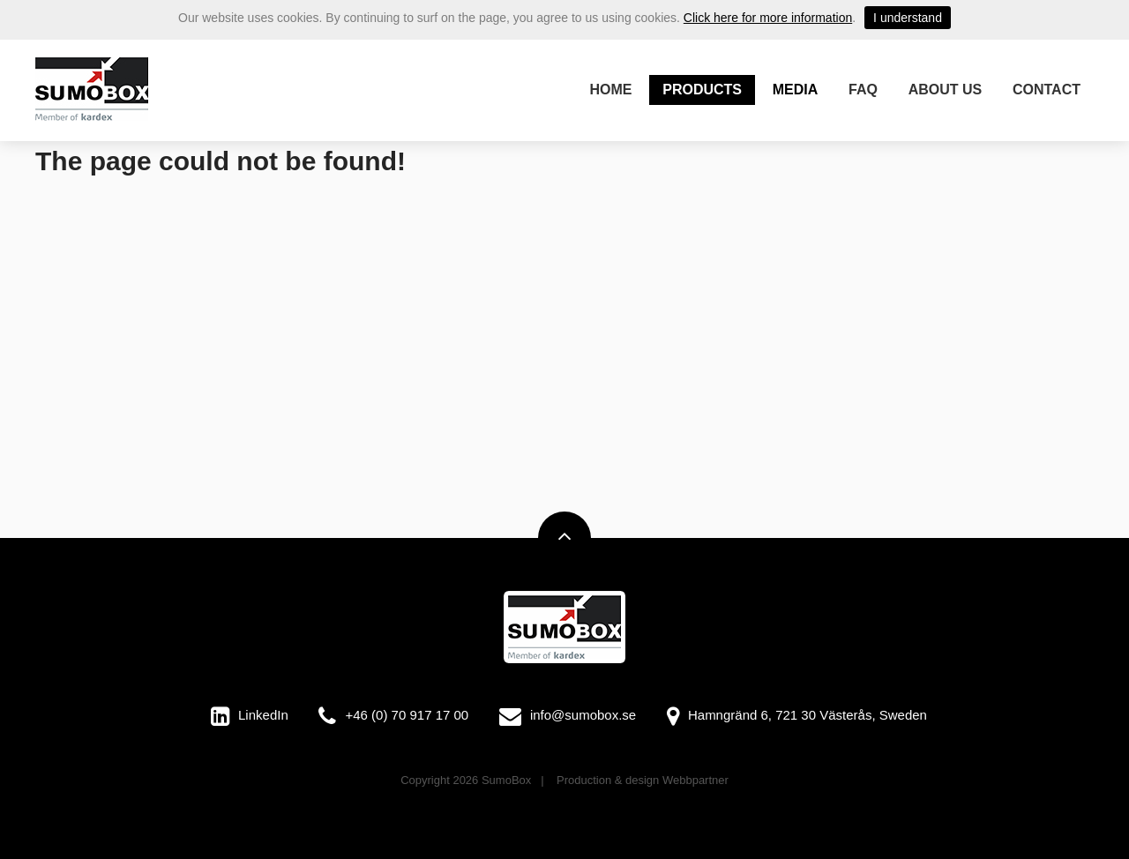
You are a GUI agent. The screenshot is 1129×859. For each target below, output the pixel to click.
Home (611, 89)
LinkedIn (263, 714)
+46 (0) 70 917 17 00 (406, 714)
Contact (1046, 89)
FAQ (863, 89)
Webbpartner (695, 780)
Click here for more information (768, 18)
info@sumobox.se (583, 714)
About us (945, 89)
